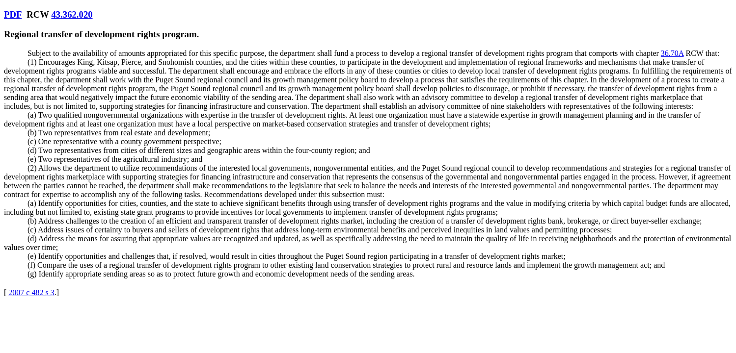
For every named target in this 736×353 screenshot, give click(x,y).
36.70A (672, 53)
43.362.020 (71, 14)
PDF (13, 14)
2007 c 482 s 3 (31, 292)
